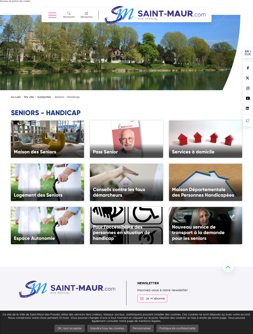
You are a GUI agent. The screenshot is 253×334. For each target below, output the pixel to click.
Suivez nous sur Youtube (247, 98)
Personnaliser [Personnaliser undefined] (142, 328)
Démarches (87, 16)
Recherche (69, 16)
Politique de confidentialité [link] (177, 328)
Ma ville (29, 82)
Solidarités (44, 82)
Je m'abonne (155, 284)
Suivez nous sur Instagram (247, 88)
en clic (249, 53)
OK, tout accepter (70, 328)
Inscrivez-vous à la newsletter (247, 120)
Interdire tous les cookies (107, 328)
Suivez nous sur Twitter (247, 78)
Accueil (16, 82)
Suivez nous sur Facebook (247, 67)
